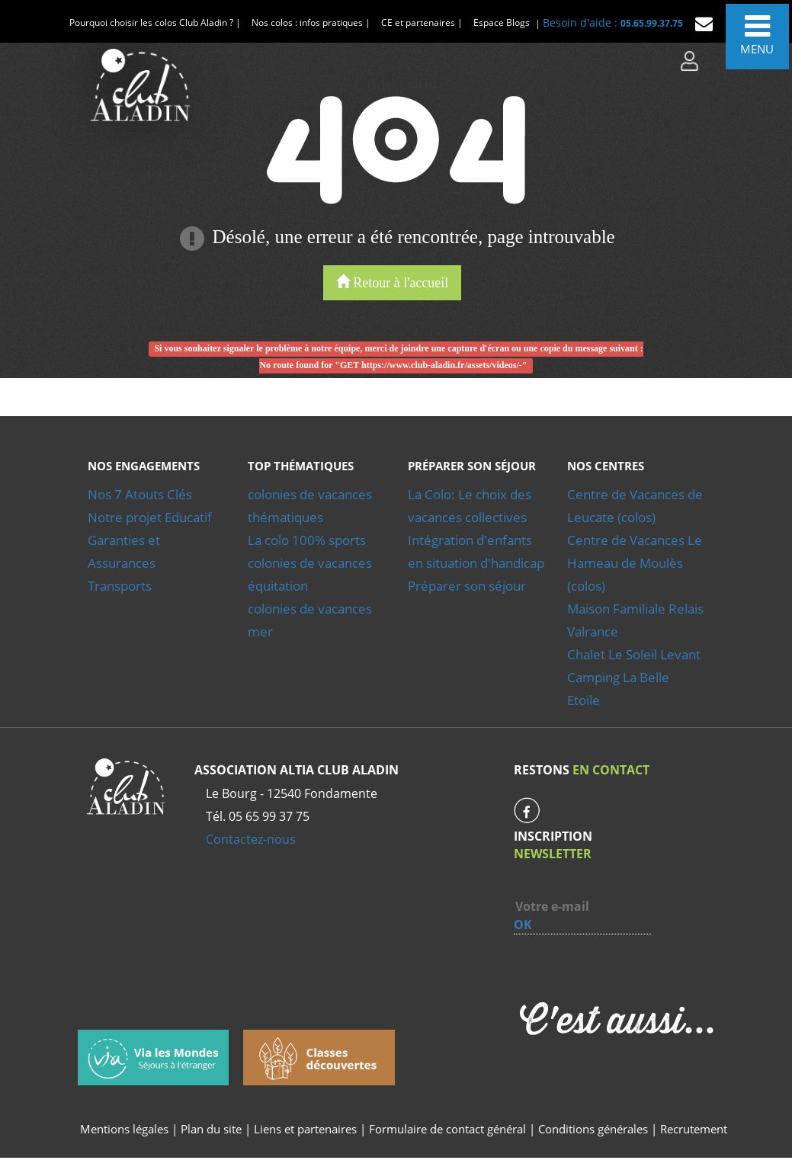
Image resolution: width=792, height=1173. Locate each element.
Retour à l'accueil (392, 282)
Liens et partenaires (307, 1128)
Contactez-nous (251, 839)
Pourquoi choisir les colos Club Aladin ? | (155, 22)
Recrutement (693, 1128)
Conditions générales (593, 1128)
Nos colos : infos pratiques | (311, 22)
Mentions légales (124, 1128)
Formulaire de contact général (447, 1128)
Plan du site (211, 1128)
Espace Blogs (501, 22)
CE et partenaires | (422, 22)
